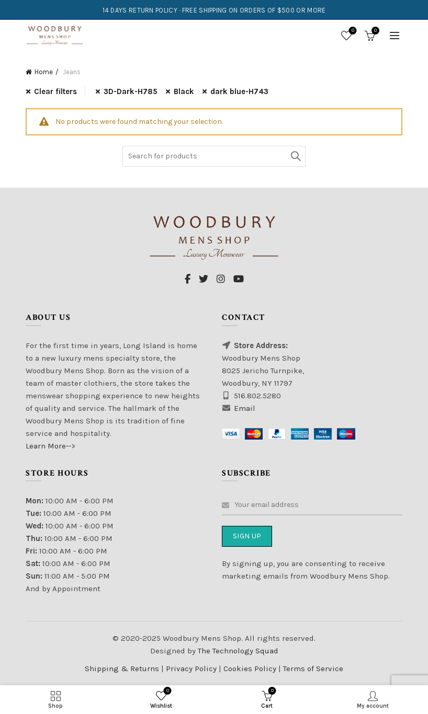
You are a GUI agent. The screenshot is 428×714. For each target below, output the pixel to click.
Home (44, 72)
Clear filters (55, 91)
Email (244, 408)
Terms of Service (313, 668)
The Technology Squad (237, 650)
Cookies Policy (250, 668)
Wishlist (352, 31)
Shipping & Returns (122, 668)
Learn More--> (50, 446)
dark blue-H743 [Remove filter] (239, 91)
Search (295, 156)
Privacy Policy (192, 668)
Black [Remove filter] (184, 91)
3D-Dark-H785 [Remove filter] (130, 91)
